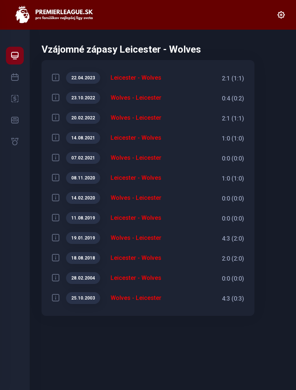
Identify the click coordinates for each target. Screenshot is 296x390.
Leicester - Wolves (136, 77)
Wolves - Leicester (136, 97)
